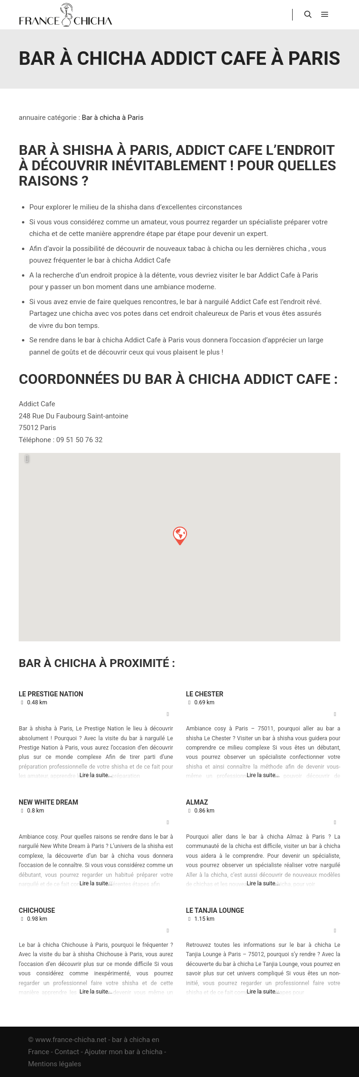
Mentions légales (54, 1064)
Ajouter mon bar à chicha (124, 1052)
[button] (179, 535)
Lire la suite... (96, 775)
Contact (67, 1052)
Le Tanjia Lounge (215, 910)
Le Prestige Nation (51, 694)
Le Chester (204, 694)
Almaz (197, 802)
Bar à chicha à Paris (113, 117)
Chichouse (37, 910)
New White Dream (48, 802)
